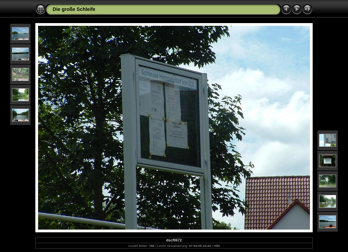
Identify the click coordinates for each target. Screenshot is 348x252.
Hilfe (216, 246)
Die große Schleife (74, 9)
